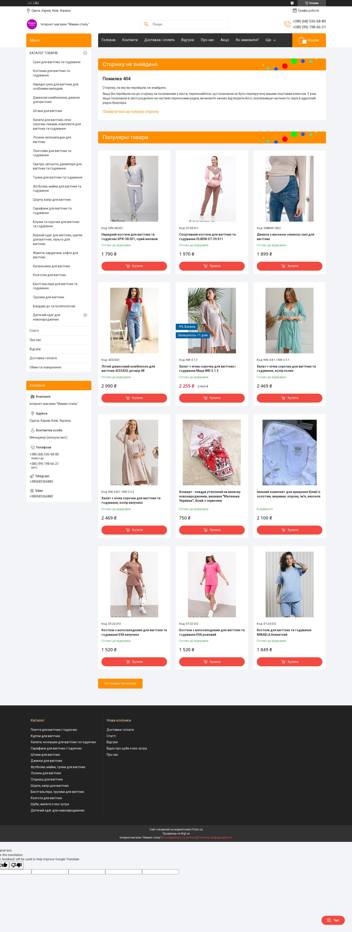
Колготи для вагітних (46, 798)
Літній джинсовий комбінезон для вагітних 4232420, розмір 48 (128, 369)
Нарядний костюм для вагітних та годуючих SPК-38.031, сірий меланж (129, 237)
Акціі (225, 40)
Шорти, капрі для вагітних (52, 199)
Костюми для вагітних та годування (51, 73)
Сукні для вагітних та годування (56, 62)
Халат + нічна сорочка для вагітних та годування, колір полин (286, 369)
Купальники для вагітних (51, 266)
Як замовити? (247, 40)
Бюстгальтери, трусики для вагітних (57, 792)
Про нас (207, 40)
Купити (137, 266)
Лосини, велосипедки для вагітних (52, 140)
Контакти (130, 40)
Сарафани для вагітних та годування (52, 211)
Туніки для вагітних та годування (57, 177)
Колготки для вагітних (49, 275)
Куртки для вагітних (45, 736)
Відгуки (187, 40)
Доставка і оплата (159, 40)
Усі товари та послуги (120, 683)
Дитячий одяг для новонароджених (46, 317)
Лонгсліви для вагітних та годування (52, 153)
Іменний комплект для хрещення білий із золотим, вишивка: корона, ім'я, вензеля (288, 494)
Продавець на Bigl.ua (176, 833)
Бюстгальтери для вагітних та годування (55, 286)
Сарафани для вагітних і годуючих (56, 748)
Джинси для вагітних (46, 761)
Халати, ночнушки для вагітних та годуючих (63, 742)
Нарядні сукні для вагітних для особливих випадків (55, 86)
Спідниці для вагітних (47, 779)
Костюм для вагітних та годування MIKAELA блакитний (284, 632)
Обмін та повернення (45, 367)
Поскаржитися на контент (179, 837)
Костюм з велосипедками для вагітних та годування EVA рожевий (212, 632)
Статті (34, 330)
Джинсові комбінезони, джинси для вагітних (56, 100)
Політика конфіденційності (215, 837)
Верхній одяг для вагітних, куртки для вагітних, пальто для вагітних (57, 239)
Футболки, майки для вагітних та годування (57, 189)
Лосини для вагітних (46, 773)
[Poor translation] (16, 866)
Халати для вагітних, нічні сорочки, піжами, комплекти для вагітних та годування (57, 124)
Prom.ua (197, 829)
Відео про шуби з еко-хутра (127, 748)
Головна (108, 40)
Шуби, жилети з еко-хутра (50, 804)
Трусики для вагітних (48, 297)
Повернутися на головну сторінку (131, 111)
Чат (333, 920)
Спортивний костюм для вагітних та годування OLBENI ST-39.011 (207, 237)
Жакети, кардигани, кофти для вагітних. (55, 255)
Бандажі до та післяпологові (54, 306)
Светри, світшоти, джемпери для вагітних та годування (57, 166)
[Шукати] (146, 24)
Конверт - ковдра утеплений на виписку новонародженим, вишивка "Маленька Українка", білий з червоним (209, 496)
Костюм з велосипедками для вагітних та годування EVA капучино (134, 632)
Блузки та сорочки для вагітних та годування (56, 224)
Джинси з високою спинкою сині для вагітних (285, 237)
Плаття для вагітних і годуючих (54, 729)
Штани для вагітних (47, 111)
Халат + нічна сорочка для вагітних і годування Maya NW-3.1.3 (207, 369)
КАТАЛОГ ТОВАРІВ (44, 53)
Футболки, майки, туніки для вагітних (58, 767)
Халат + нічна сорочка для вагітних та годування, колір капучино (131, 500)
